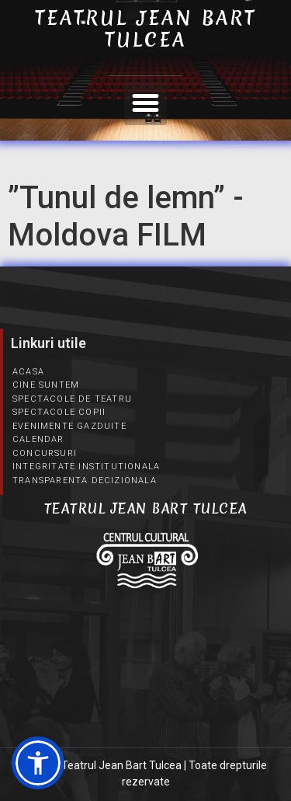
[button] (146, 103)
